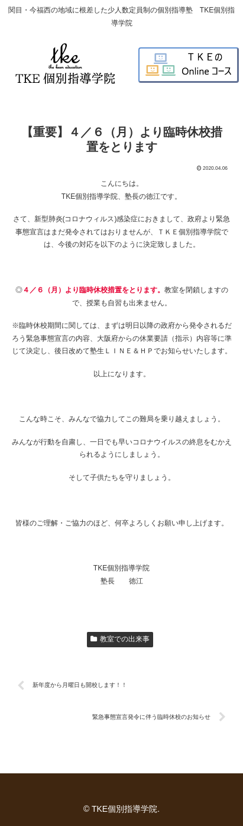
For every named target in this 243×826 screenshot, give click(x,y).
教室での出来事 (120, 639)
